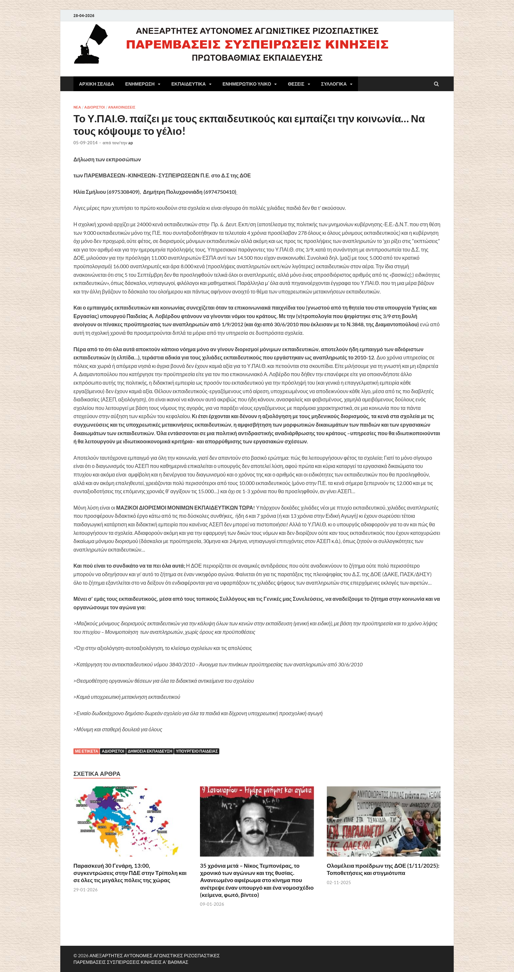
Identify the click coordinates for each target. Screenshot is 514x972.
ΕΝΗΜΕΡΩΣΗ (140, 84)
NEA (77, 107)
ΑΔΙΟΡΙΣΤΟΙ (94, 107)
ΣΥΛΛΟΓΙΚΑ (334, 84)
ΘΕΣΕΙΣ (296, 84)
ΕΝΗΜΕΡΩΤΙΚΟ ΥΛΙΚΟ (247, 84)
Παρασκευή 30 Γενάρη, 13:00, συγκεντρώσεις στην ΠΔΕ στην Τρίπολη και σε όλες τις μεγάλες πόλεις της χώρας (130, 872)
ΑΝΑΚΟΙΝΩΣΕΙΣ (121, 107)
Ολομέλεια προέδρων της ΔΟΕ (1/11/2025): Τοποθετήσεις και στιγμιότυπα (383, 869)
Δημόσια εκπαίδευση (150, 751)
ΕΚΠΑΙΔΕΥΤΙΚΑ (188, 84)
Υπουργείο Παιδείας (197, 751)
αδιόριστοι (113, 751)
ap (130, 142)
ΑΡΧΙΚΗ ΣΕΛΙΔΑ (96, 84)
